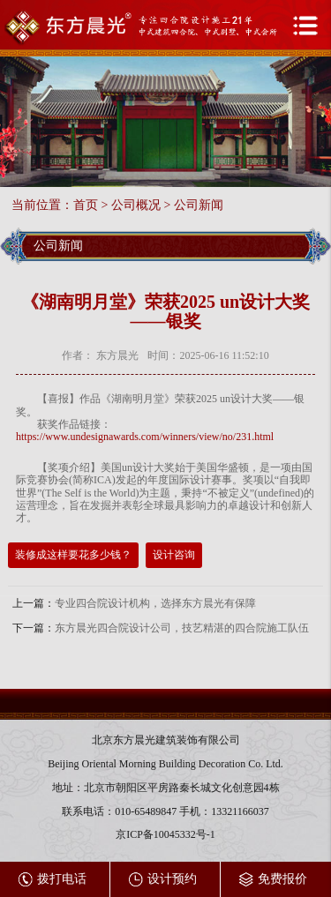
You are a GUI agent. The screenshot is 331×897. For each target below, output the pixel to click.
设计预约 (163, 880)
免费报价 (273, 880)
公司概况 (136, 205)
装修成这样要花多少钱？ (73, 555)
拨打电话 (53, 880)
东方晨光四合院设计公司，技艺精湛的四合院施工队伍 (182, 628)
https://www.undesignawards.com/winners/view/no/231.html (145, 436)
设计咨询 (174, 555)
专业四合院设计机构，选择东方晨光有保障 (155, 603)
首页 (85, 205)
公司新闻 (198, 205)
